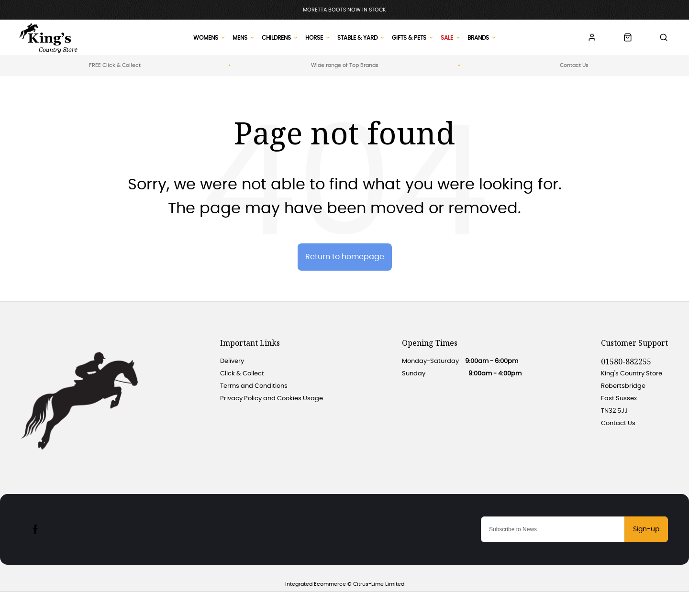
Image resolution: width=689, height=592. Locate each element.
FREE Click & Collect (115, 65)
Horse (314, 38)
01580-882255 (626, 361)
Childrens (276, 38)
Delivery (232, 361)
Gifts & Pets (409, 38)
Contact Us (574, 65)
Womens (205, 38)
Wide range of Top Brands (344, 65)
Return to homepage (344, 257)
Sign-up (646, 529)
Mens (240, 38)
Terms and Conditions (254, 386)
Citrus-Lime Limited (378, 584)
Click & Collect (242, 374)
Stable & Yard (357, 38)
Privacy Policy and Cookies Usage (271, 398)
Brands (478, 38)
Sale (447, 38)
